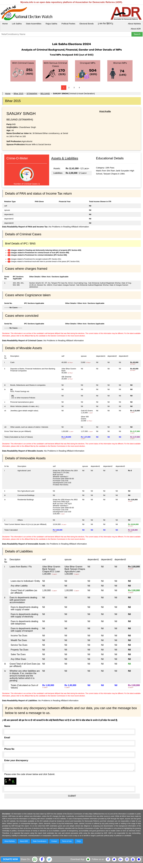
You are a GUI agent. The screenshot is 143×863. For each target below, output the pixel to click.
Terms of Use (67, 841)
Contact (54, 841)
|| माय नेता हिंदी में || (105, 23)
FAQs (79, 841)
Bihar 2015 (18, 93)
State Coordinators (39, 841)
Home (5, 23)
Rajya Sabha (51, 23)
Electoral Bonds (86, 23)
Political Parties (68, 23)
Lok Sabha (17, 23)
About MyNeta (134, 23)
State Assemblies (33, 23)
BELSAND (45, 93)
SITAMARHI (31, 93)
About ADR (136, 29)
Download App (77, 859)
